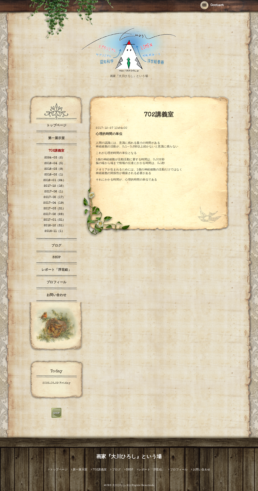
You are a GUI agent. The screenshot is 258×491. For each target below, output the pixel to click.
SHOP (56, 257)
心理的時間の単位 (109, 134)
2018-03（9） (54, 169)
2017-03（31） (55, 208)
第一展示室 (56, 138)
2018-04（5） (54, 163)
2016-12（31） (54, 225)
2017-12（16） (54, 186)
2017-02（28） (54, 214)
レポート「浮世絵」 (57, 270)
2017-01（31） (55, 220)
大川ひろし (118, 485)
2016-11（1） (54, 231)
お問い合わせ (57, 295)
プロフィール (57, 282)
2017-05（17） (54, 197)
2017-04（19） (54, 203)
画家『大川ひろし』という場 (129, 457)
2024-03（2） (54, 157)
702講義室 (56, 151)
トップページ (57, 125)
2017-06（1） (54, 191)
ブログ (56, 246)
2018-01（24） (54, 180)
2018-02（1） (54, 174)
